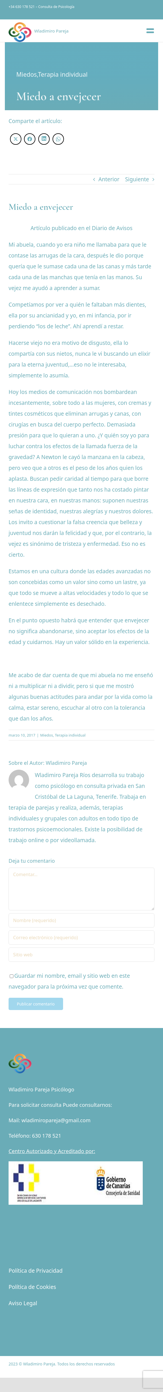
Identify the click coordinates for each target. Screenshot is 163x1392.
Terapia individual (63, 75)
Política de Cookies (32, 1287)
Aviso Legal (23, 1303)
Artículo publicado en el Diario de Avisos (81, 228)
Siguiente (137, 179)
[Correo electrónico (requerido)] (81, 937)
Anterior (109, 179)
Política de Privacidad (36, 1270)
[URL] (81, 955)
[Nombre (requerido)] (81, 920)
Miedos (26, 75)
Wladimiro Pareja (66, 762)
